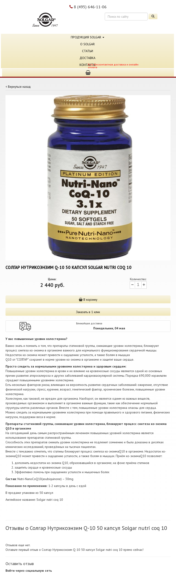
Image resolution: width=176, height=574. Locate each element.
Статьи (87, 51)
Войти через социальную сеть (29, 570)
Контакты (88, 65)
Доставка (87, 58)
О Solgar (87, 44)
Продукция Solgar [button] (87, 37)
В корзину (88, 299)
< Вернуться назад (18, 87)
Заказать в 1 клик (88, 312)
